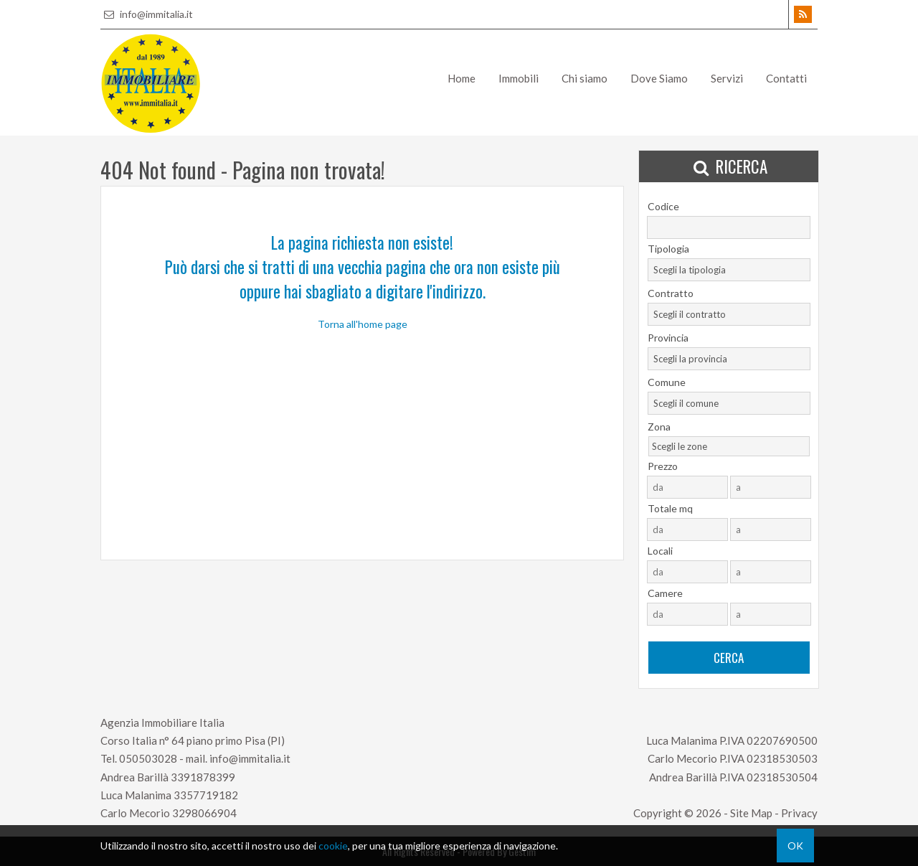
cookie (333, 845)
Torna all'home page (362, 324)
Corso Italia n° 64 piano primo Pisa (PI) (192, 740)
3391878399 (203, 777)
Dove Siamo (659, 78)
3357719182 (206, 795)
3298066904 (204, 812)
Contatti (786, 78)
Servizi (727, 78)
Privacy (799, 812)
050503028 (148, 758)
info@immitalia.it (146, 14)
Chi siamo (584, 78)
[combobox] (729, 269)
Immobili (518, 78)
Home (461, 78)
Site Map (751, 812)
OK (795, 845)
